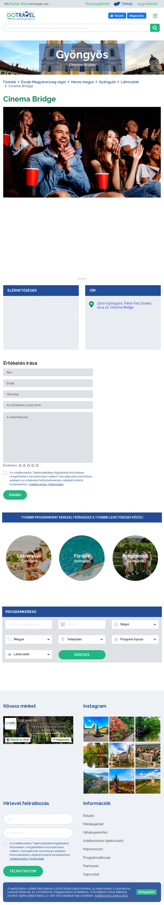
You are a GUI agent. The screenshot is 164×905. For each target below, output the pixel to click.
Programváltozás (97, 858)
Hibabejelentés (95, 832)
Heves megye (82, 82)
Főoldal (9, 82)
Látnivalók (130, 82)
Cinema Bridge (33, 98)
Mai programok (97, 4)
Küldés (15, 495)
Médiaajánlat (93, 824)
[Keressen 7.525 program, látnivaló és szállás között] (77, 28)
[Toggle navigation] (155, 16)
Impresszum (93, 849)
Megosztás (61, 739)
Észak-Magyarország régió (43, 82)
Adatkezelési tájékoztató (103, 841)
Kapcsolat (91, 874)
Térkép (123, 4)
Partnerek (91, 866)
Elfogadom (146, 892)
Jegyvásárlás (147, 4)
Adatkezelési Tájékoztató (46, 484)
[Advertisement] (82, 251)
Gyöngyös (107, 82)
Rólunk (88, 816)
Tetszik (18, 739)
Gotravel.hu (27, 720)
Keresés (81, 655)
